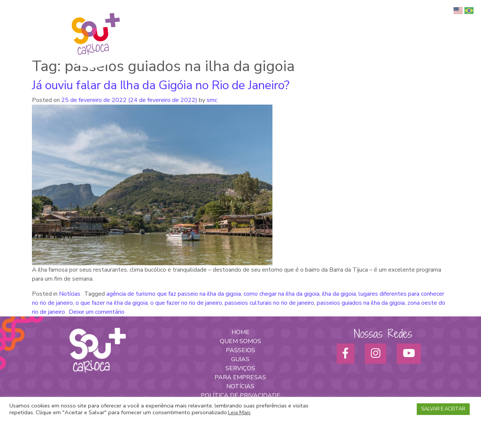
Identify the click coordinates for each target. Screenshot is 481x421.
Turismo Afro (283, 23)
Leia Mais (239, 412)
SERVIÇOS (240, 368)
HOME (240, 332)
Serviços (348, 23)
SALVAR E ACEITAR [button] (443, 409)
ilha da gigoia (339, 294)
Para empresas (384, 23)
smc (211, 100)
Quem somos (242, 23)
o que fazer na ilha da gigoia (112, 303)
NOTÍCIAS (240, 386)
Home (211, 23)
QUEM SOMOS (240, 341)
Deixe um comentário (96, 312)
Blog (447, 23)
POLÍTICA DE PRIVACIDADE (240, 395)
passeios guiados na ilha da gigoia (361, 303)
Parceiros (422, 23)
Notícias (69, 294)
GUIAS (240, 359)
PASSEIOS (240, 350)
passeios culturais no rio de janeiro (269, 303)
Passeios (319, 23)
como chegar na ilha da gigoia (281, 294)
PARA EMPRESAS (240, 377)
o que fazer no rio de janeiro (186, 303)
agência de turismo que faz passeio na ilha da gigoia (173, 294)
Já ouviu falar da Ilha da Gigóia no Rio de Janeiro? (160, 85)
